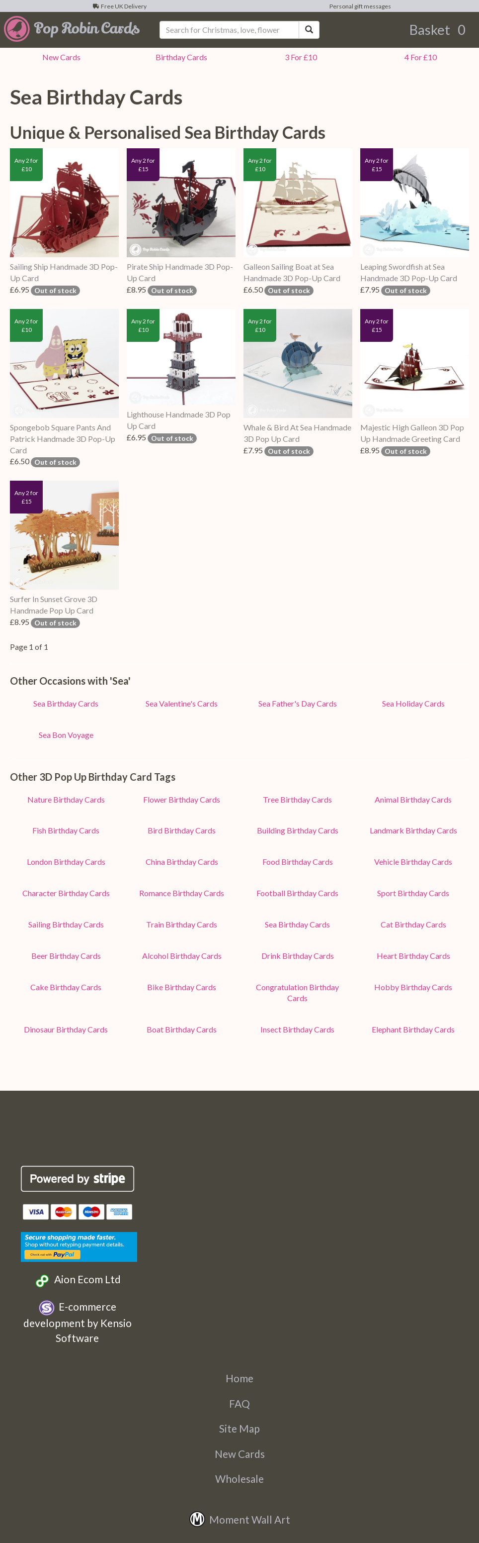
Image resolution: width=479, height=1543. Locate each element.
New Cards (240, 1453)
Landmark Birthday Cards (413, 830)
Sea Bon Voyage (66, 734)
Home (239, 1378)
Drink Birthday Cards (297, 955)
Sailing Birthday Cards (66, 924)
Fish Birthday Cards (65, 830)
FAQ (239, 1403)
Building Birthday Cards (297, 830)
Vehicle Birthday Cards (413, 861)
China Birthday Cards (182, 861)
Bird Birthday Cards (182, 830)
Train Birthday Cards (181, 924)
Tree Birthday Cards (297, 799)
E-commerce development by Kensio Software (77, 1322)
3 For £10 (299, 57)
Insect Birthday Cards (297, 1029)
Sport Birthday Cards (413, 893)
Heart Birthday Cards (413, 955)
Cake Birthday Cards (65, 987)
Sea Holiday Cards (413, 703)
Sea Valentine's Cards (182, 703)
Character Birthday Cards (66, 893)
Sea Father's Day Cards (297, 703)
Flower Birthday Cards (181, 799)
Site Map (239, 1428)
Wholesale (239, 1478)
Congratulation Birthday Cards (297, 992)
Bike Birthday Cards (181, 987)
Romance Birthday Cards (181, 893)
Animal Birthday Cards (413, 799)
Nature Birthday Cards (66, 799)
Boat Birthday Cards (182, 1029)
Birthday (180, 57)
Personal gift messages (359, 6)
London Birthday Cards (66, 861)
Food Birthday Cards (297, 861)
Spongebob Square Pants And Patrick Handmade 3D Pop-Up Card (62, 438)
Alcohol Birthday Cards (182, 955)
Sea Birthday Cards (65, 703)
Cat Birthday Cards (413, 924)
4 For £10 (419, 57)
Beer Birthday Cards (66, 955)
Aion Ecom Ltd (77, 1280)
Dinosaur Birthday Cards (66, 1029)
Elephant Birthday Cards (413, 1029)
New (59, 57)
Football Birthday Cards (297, 893)
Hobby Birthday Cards (413, 987)
